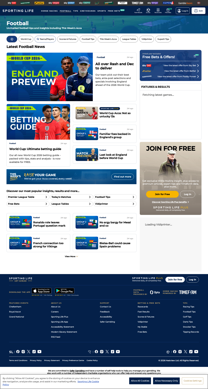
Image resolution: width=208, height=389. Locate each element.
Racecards (143, 306)
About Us (55, 306)
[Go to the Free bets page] (169, 11)
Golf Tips (187, 317)
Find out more (122, 176)
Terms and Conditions (18, 360)
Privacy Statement (52, 360)
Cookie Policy (92, 360)
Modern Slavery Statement (64, 332)
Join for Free (162, 194)
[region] (104, 381)
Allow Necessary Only (166, 380)
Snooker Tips (189, 327)
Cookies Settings (193, 380)
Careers (54, 311)
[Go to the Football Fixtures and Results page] (149, 11)
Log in (192, 279)
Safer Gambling (107, 322)
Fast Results (144, 311)
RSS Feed (55, 337)
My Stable (142, 327)
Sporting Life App (59, 322)
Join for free (175, 279)
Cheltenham (15, 306)
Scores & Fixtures (146, 317)
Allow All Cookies (140, 380)
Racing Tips (188, 306)
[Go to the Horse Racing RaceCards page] (159, 11)
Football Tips (189, 311)
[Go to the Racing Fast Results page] (139, 11)
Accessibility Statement (62, 327)
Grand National (16, 317)
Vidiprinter (143, 322)
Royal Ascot (15, 311)
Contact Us (105, 306)
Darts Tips (188, 322)
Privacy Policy (36, 360)
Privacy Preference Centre (73, 360)
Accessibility (106, 317)
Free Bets (142, 332)
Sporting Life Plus (59, 317)
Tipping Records (191, 332)
